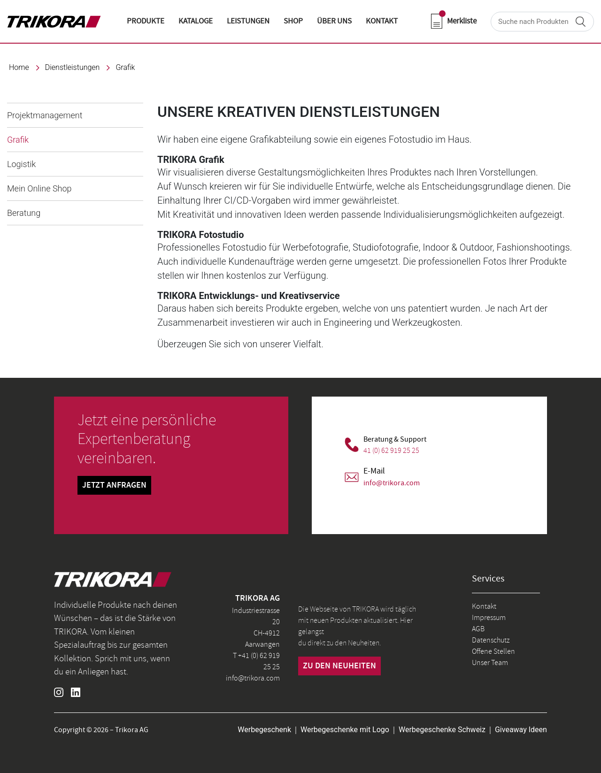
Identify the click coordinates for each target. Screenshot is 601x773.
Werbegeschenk (264, 729)
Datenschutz (490, 640)
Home (19, 67)
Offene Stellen (493, 651)
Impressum (489, 617)
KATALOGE (195, 21)
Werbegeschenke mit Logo (344, 729)
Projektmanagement (44, 115)
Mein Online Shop (39, 188)
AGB (478, 629)
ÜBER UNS (334, 21)
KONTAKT (382, 21)
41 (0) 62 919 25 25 (391, 450)
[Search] (542, 21)
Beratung (23, 213)
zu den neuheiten (339, 666)
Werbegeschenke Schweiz (442, 729)
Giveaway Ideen (521, 729)
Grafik (125, 67)
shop (293, 21)
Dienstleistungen (72, 67)
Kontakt (484, 606)
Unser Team (490, 662)
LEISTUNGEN (248, 21)
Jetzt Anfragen (114, 485)
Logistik (21, 164)
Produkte (145, 21)
